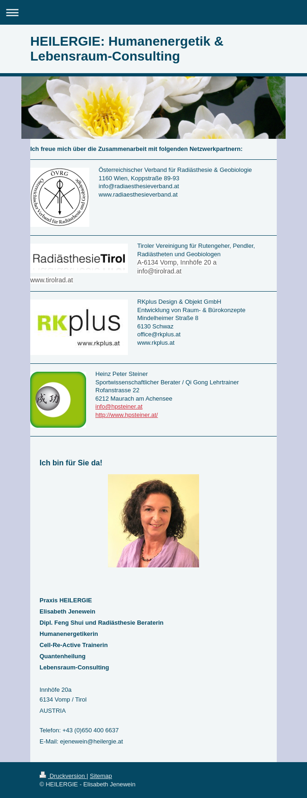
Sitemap (101, 775)
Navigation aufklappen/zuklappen (153, 12)
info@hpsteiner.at (118, 406)
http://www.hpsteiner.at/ (126, 414)
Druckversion (63, 775)
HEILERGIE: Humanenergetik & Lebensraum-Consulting (126, 48)
